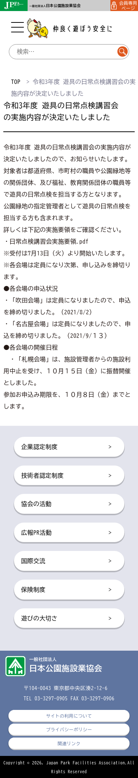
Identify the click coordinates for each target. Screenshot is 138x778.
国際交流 (66, 561)
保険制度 (66, 590)
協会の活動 (66, 504)
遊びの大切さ (66, 618)
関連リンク (68, 743)
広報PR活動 (66, 533)
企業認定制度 (66, 447)
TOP (15, 82)
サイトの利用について (69, 716)
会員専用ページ (124, 5)
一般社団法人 (55, 6)
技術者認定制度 (66, 476)
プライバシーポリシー (69, 729)
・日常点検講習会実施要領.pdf (46, 241)
